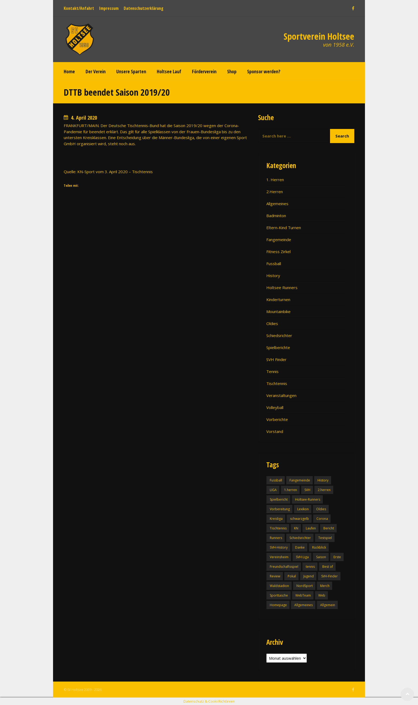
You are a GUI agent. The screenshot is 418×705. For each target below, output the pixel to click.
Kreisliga (276, 518)
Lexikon (303, 509)
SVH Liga (302, 557)
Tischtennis (276, 383)
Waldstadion (279, 586)
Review (275, 576)
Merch (324, 586)
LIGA (273, 490)
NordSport (304, 586)
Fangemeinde (278, 239)
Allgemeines (277, 203)
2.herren (324, 490)
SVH (307, 490)
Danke (300, 547)
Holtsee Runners (282, 287)
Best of (327, 566)
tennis (310, 566)
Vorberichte (277, 419)
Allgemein (327, 605)
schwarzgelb (299, 518)
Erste (337, 557)
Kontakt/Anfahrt (79, 8)
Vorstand (274, 431)
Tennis (272, 371)
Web (321, 595)
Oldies (272, 323)
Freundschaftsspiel (284, 566)
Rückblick (319, 547)
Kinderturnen (278, 299)
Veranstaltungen (281, 395)
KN (296, 528)
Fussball (273, 263)
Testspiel (325, 538)
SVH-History (279, 547)
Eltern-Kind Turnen (283, 227)
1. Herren (275, 179)
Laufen (311, 528)
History (273, 275)
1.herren (290, 490)
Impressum (109, 8)
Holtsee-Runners (307, 499)
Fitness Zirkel (278, 251)
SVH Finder (276, 359)
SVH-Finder (329, 576)
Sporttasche (279, 595)
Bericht (328, 528)
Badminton (276, 215)
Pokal (292, 576)
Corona (322, 518)
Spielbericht (279, 499)
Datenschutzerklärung (143, 8)
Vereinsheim (279, 557)
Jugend (308, 576)
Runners (276, 538)
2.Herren (274, 191)
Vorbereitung (280, 509)
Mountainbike (278, 311)
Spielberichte (278, 347)
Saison (321, 557)
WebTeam (303, 595)
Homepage (278, 605)
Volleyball (274, 407)
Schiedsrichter (279, 335)
